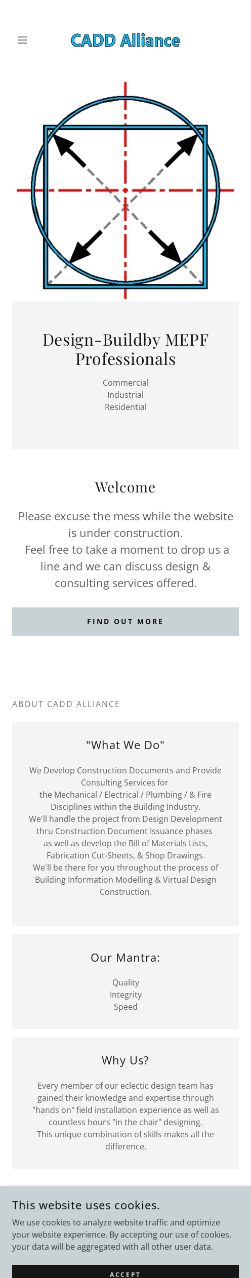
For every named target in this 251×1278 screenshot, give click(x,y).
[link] (125, 40)
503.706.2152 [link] (125, 1218)
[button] (29, 40)
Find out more (125, 621)
